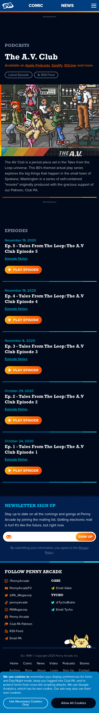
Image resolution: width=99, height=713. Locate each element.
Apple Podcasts (37, 65)
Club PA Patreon (18, 624)
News (41, 663)
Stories (84, 663)
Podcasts (69, 663)
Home (14, 663)
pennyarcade (16, 602)
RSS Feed (46, 75)
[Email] (39, 537)
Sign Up (68, 670)
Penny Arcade (17, 616)
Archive (14, 670)
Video (53, 663)
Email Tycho (62, 609)
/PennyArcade (17, 581)
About (41, 670)
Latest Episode (18, 75)
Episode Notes (16, 258)
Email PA (13, 638)
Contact (84, 670)
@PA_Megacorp (18, 595)
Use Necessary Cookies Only (25, 703)
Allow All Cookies (73, 703)
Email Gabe (61, 588)
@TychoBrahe (63, 602)
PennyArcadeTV (18, 588)
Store (28, 670)
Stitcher (70, 65)
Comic (27, 663)
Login (54, 670)
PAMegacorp (16, 609)
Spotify (57, 65)
